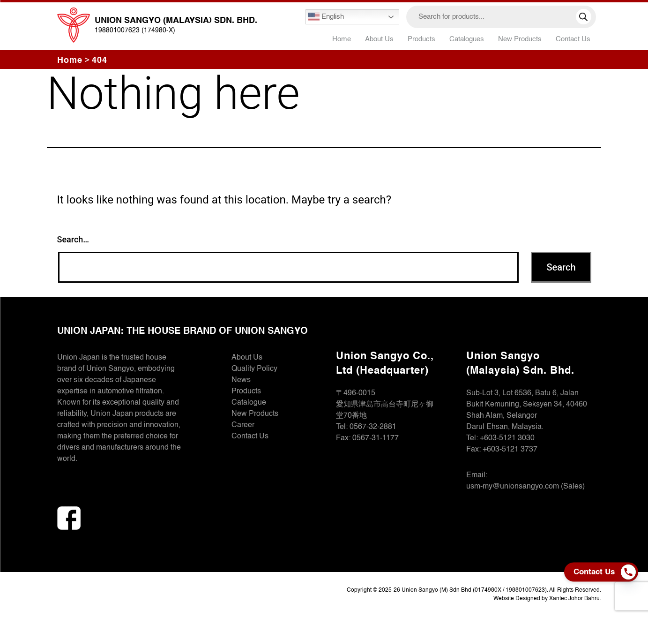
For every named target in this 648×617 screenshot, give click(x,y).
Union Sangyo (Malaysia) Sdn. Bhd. (176, 20)
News (241, 380)
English (326, 17)
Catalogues (466, 39)
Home (341, 39)
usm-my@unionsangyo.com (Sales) (525, 486)
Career (242, 425)
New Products (520, 39)
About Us (379, 39)
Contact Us (573, 39)
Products (246, 391)
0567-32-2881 (373, 427)
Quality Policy (254, 369)
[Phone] (630, 571)
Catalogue (248, 402)
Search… (73, 239)
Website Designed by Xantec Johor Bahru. (547, 599)
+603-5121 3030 (507, 438)
